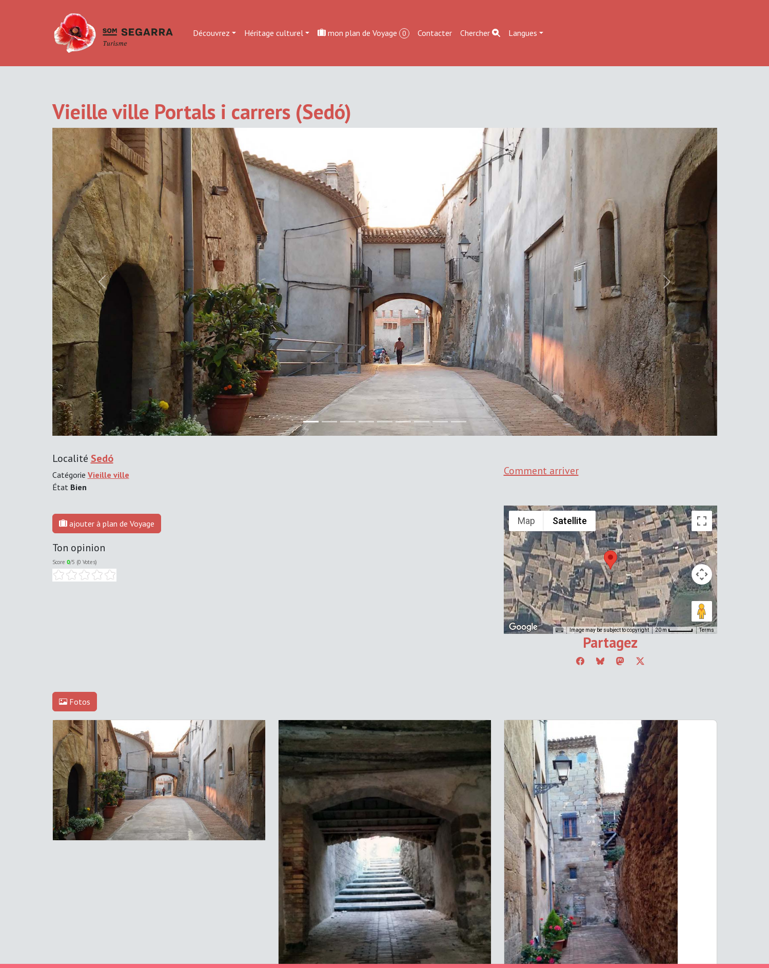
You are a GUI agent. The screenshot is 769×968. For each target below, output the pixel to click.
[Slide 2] (348, 422)
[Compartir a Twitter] (640, 661)
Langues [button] (522, 33)
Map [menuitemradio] (526, 520)
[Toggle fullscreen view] (702, 521)
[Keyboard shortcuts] (559, 630)
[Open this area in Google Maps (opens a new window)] (523, 627)
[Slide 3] (366, 422)
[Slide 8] (458, 422)
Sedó (102, 458)
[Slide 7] (440, 422)
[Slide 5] (403, 422)
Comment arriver (541, 470)
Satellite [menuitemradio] (570, 520)
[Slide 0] (311, 422)
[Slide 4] (384, 422)
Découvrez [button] (211, 33)
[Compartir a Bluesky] (600, 661)
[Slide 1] (329, 422)
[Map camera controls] (702, 574)
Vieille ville (108, 475)
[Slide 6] (421, 422)
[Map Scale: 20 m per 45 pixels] (674, 630)
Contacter (435, 33)
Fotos (74, 701)
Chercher (480, 33)
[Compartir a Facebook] (580, 661)
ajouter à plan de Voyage (106, 523)
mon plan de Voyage (363, 33)
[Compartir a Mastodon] (620, 661)
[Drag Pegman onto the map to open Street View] (702, 611)
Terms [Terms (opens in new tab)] (706, 630)
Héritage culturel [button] (273, 33)
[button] (610, 560)
